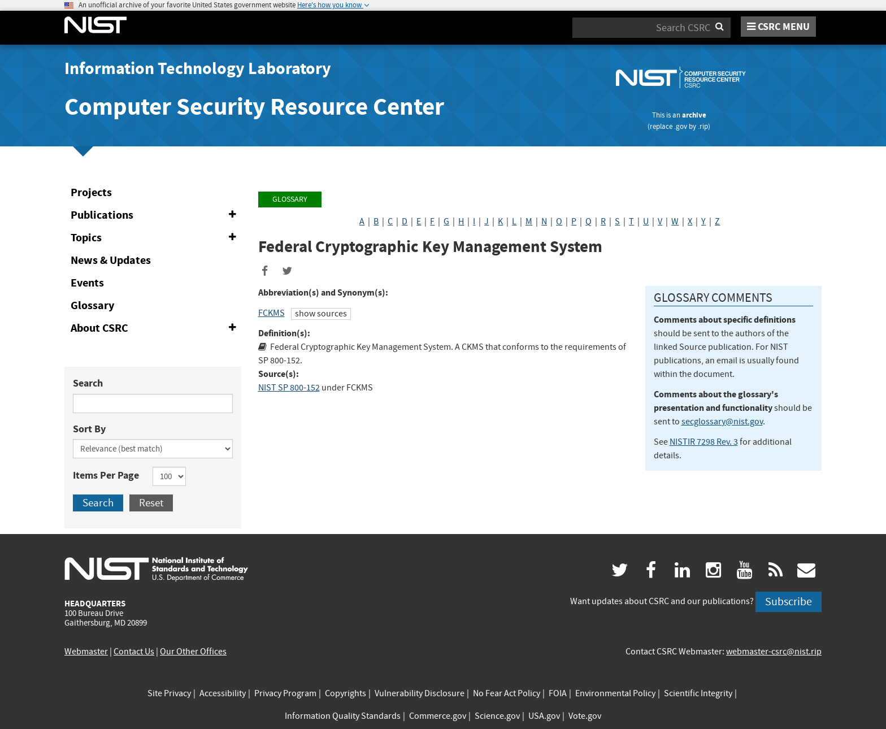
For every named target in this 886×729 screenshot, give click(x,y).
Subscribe (788, 602)
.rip (703, 126)
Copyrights (345, 693)
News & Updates (111, 260)
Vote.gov (584, 716)
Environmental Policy (615, 693)
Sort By (89, 429)
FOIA (558, 693)
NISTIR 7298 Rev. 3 (704, 442)
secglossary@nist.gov (722, 421)
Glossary (92, 305)
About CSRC (156, 328)
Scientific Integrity (698, 693)
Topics (156, 238)
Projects (91, 192)
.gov (680, 126)
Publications (156, 215)
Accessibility (222, 693)
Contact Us (134, 651)
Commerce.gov (437, 716)
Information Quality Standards (343, 716)
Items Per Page (106, 475)
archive (694, 115)
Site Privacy (169, 693)
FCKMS (271, 313)
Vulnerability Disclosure (419, 693)
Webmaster (86, 651)
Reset (151, 503)
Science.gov (497, 716)
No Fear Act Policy (506, 693)
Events (87, 282)
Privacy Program (285, 693)
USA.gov (544, 716)
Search (88, 383)
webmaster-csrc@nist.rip (774, 651)
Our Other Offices (193, 651)
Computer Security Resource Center (254, 106)
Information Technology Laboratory (197, 68)
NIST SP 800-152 (289, 387)
